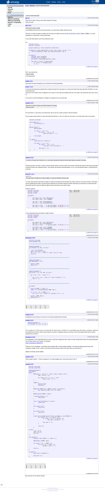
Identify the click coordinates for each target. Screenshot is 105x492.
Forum (9, 12)
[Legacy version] (95, 3)
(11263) (30, 174)
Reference (10, 9)
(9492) (28, 25)
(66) (28, 18)
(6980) (30, 238)
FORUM (63, 2)
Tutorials (10, 7)
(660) (29, 81)
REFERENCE (54, 2)
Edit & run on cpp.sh (92, 66)
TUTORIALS (48, 2)
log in (97, 1)
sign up (93, 1)
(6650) (30, 103)
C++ (8, 5)
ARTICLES (59, 2)
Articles (10, 11)
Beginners (32, 5)
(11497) (29, 86)
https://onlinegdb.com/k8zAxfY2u (34, 343)
